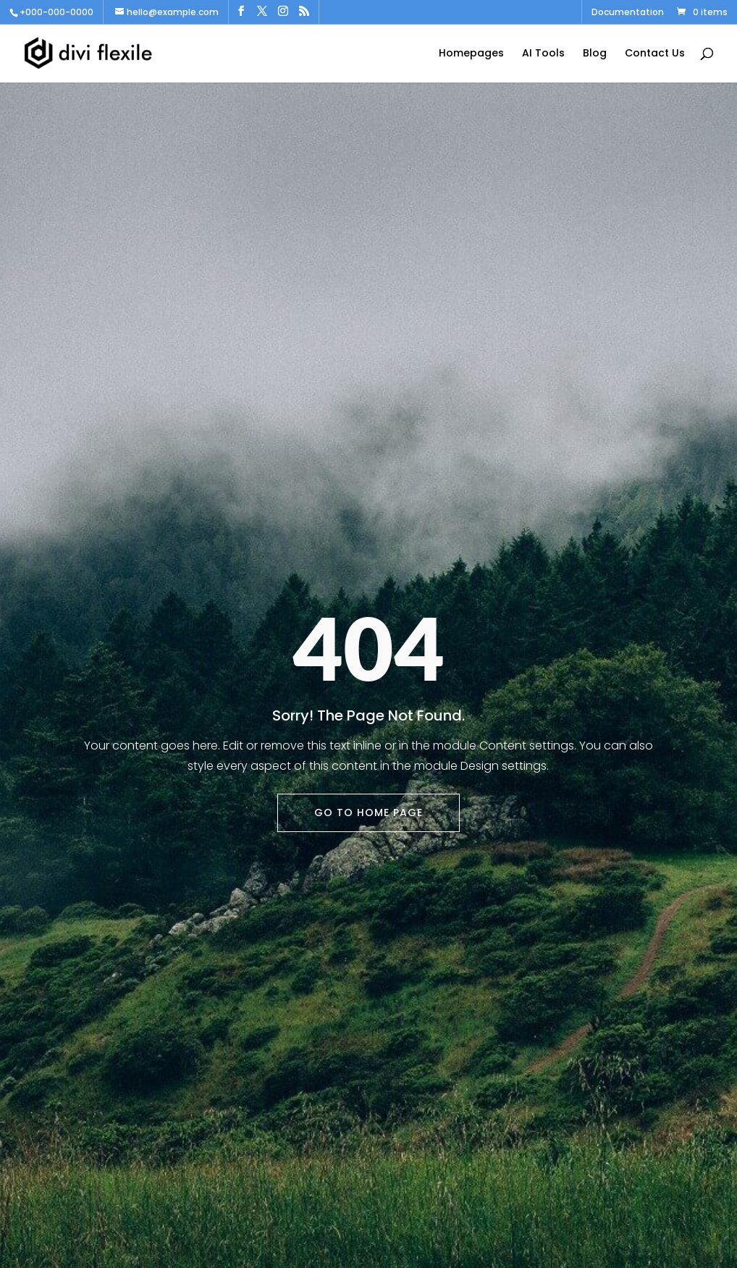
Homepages (471, 54)
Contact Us (655, 54)
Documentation (627, 13)
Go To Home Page (368, 812)
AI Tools (543, 54)
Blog (595, 54)
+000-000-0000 (56, 12)
